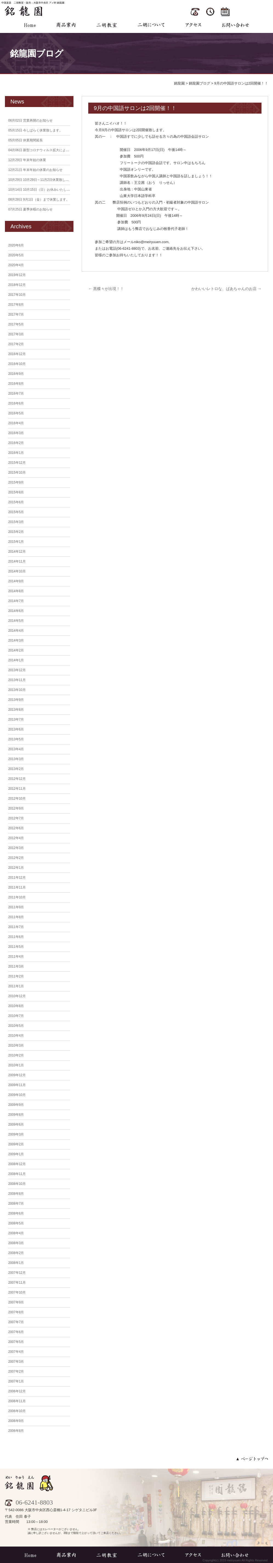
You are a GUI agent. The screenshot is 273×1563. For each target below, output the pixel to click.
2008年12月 (17, 1164)
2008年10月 (17, 1184)
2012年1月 (16, 868)
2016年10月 (17, 364)
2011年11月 (17, 887)
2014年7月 (16, 601)
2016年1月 (16, 453)
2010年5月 (16, 1026)
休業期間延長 (25, 140)
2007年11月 (17, 1282)
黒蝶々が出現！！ (106, 288)
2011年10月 (17, 897)
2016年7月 (16, 393)
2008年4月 (16, 1233)
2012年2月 (16, 858)
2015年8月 (16, 492)
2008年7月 (16, 1203)
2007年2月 (16, 1371)
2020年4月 (16, 265)
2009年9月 (16, 1105)
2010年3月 (16, 1045)
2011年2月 (16, 976)
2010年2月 (16, 1055)
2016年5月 (16, 413)
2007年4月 (16, 1352)
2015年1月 (16, 542)
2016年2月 (16, 443)
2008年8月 (16, 1194)
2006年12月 (17, 1391)
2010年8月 (16, 1006)
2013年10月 (17, 690)
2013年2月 (16, 769)
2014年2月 (16, 650)
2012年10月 (17, 798)
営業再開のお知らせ (30, 120)
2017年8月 (16, 305)
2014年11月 (17, 561)
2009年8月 (16, 1115)
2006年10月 (17, 1411)
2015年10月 (17, 472)
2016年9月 (16, 374)
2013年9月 (16, 700)
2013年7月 (16, 719)
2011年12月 (17, 877)
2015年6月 (16, 502)
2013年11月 (17, 680)
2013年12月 (17, 670)
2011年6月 (16, 937)
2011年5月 (16, 947)
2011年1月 (16, 986)
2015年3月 (16, 522)
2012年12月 (17, 779)
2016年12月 (17, 354)
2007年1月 (16, 1381)
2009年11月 (17, 1085)
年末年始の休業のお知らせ (35, 170)
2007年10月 (17, 1292)
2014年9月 (16, 581)
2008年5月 (16, 1223)
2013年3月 (16, 759)
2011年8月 (16, 917)
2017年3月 (16, 334)
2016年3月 (16, 433)
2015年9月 (16, 482)
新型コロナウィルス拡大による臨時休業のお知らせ (53, 150)
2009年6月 (16, 1124)
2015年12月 (17, 463)
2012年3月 (16, 848)
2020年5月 (16, 255)
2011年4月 (16, 956)
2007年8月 (16, 1312)
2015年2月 (16, 532)
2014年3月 (16, 640)
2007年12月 (17, 1273)
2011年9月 (16, 907)
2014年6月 (16, 611)
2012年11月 (17, 789)
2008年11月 (17, 1174)
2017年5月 (16, 324)
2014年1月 (16, 660)
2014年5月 (16, 621)
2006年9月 (16, 1421)
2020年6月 (16, 245)
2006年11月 (17, 1401)
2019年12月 (17, 275)
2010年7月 (16, 1016)
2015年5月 (16, 512)
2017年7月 (16, 314)
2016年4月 (16, 423)
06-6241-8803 (29, 1502)
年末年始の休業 (27, 160)
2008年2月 (16, 1253)
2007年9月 (16, 1302)
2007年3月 (16, 1362)
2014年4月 (16, 630)
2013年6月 (16, 729)
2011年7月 (16, 927)
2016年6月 (16, 403)
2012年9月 (16, 808)
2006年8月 (16, 1431)
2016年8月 (16, 384)
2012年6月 (16, 828)
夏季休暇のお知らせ (30, 209)
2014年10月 (17, 571)
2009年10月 (17, 1095)
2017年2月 (16, 344)
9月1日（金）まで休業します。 (38, 199)
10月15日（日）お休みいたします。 (42, 190)
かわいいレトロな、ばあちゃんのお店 (226, 288)
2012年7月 (16, 818)
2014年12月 (17, 551)
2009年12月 (17, 1075)
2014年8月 (16, 591)
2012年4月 (16, 838)
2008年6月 (16, 1213)
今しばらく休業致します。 (35, 130)
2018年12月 (17, 285)
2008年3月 (16, 1243)
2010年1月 (16, 1065)
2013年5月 (16, 739)
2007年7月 (16, 1322)
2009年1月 (16, 1154)
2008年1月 (16, 1263)
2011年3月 (16, 966)
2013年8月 (16, 710)
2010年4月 (16, 1036)
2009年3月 (16, 1134)
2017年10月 (17, 295)
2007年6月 (16, 1332)
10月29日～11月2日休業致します (40, 180)
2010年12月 (17, 996)
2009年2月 (16, 1144)
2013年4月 (16, 749)
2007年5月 (16, 1342)
